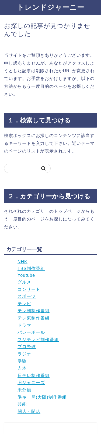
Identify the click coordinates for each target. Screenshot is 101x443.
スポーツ (27, 296)
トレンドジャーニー (50, 7)
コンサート (29, 289)
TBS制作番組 (31, 268)
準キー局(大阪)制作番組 (42, 397)
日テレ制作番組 (34, 375)
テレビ (24, 303)
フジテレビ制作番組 (38, 339)
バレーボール (31, 332)
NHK (22, 261)
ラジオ (24, 354)
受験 (22, 361)
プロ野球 (27, 346)
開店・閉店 (29, 411)
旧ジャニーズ (31, 382)
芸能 (22, 404)
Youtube (26, 275)
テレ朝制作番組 (34, 310)
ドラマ (24, 325)
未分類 (24, 390)
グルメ (24, 282)
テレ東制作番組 (34, 318)
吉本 (22, 368)
